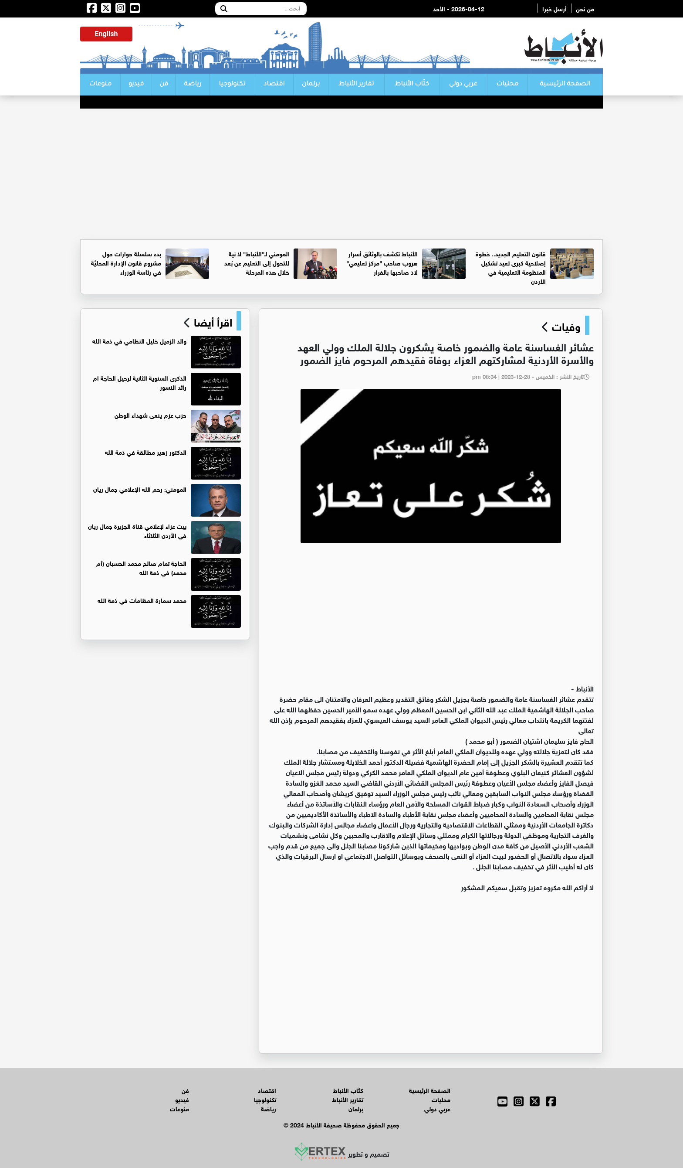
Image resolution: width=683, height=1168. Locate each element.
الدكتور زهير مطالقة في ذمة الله (145, 451)
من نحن (585, 8)
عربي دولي (463, 84)
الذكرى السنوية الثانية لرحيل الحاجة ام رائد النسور (139, 382)
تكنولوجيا (232, 84)
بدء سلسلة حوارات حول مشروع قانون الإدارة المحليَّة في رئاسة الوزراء (126, 262)
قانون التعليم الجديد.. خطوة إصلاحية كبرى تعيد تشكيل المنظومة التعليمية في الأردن (511, 267)
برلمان (311, 84)
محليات (507, 84)
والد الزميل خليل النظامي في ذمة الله (139, 340)
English (106, 34)
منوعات (100, 84)
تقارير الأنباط (356, 84)
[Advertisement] (341, 174)
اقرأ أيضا (211, 320)
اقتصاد (274, 84)
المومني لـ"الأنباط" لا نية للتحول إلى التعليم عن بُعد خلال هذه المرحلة (256, 262)
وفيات (566, 325)
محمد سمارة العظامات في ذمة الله (142, 599)
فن (163, 84)
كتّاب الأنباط (412, 84)
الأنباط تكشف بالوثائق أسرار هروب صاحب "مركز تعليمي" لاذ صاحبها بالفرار (382, 262)
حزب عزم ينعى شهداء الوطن (150, 414)
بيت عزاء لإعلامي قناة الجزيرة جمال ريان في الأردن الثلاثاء (137, 530)
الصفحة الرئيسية (565, 84)
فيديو (136, 84)
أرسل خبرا (554, 8)
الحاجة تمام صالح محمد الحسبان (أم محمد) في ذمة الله (141, 567)
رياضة (192, 84)
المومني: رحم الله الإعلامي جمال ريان (139, 488)
